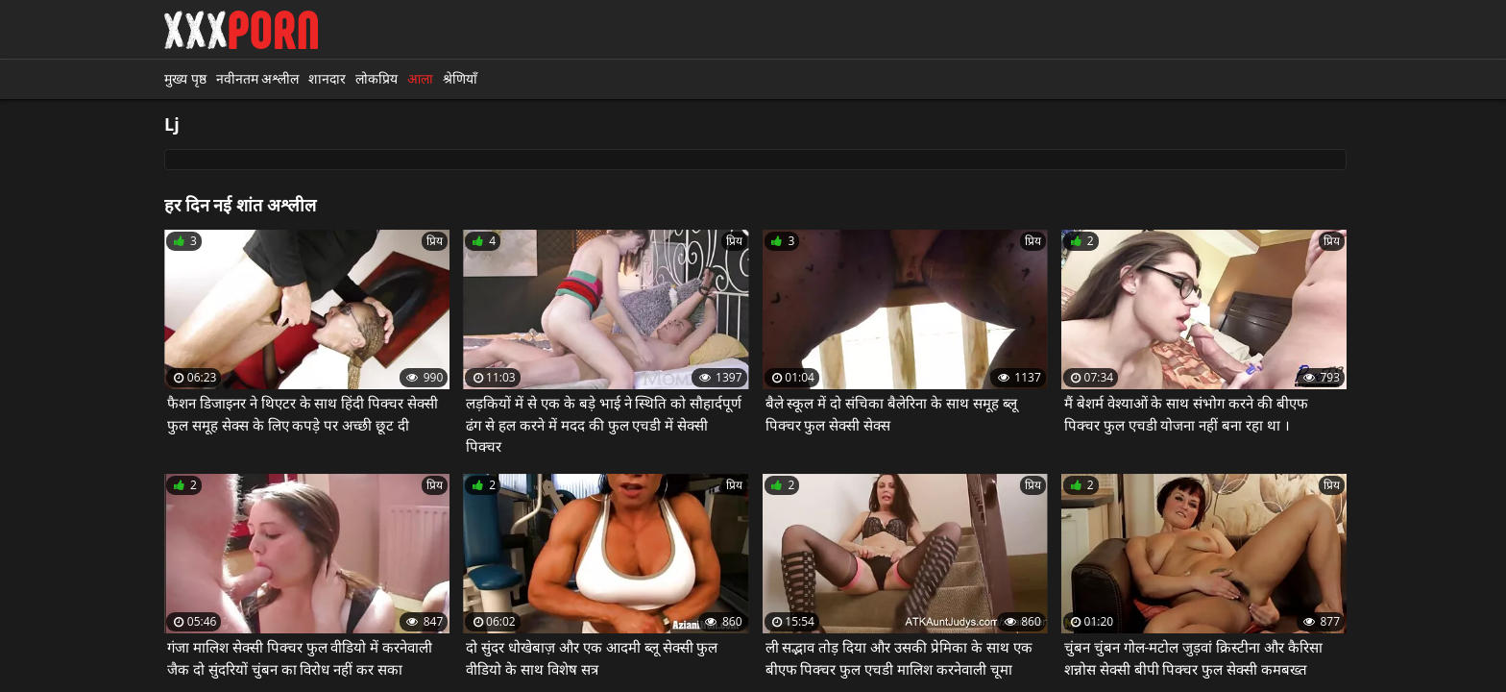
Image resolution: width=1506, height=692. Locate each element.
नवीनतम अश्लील (258, 78)
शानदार (327, 78)
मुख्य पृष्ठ (185, 78)
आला (420, 78)
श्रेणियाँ (460, 78)
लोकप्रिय (376, 78)
